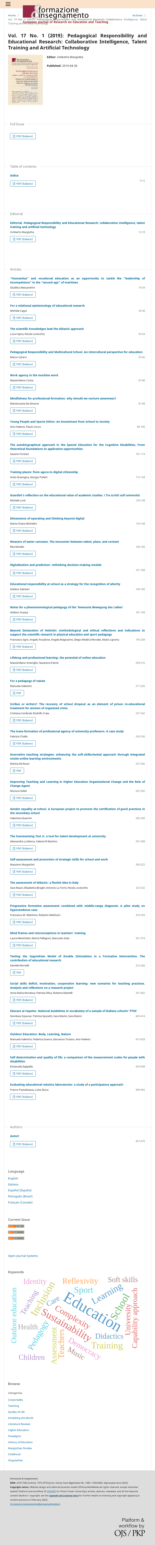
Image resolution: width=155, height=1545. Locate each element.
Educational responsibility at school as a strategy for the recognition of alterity (65, 584)
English (13, 1178)
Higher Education (18, 1430)
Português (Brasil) (20, 1196)
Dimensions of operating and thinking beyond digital (47, 518)
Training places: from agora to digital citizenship (44, 472)
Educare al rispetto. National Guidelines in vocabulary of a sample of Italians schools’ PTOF (73, 1011)
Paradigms (14, 1436)
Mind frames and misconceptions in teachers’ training (48, 933)
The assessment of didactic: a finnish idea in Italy (44, 882)
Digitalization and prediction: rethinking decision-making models (56, 565)
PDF (18, 693)
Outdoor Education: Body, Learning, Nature (40, 1034)
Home (12, 15)
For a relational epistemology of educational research (47, 305)
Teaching (13, 1406)
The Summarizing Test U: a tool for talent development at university (58, 836)
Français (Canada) (20, 1202)
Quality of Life (16, 1412)
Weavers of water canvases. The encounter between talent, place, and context (64, 542)
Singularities (15, 1460)
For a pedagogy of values (27, 681)
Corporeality (15, 1400)
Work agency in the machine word (34, 375)
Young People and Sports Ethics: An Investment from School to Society (60, 421)
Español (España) (19, 1190)
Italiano (13, 1184)
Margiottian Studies (20, 1448)
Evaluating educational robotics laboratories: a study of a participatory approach (66, 1084)
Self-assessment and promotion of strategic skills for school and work (59, 859)
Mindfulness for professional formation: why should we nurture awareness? (63, 398)
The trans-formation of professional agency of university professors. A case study (67, 731)
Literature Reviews (19, 1424)
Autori (14, 1136)
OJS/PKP (51, 1491)
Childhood (14, 1454)
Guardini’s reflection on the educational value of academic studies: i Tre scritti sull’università (75, 495)
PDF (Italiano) (24, 136)
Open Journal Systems (23, 1256)
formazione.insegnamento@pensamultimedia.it (35, 1504)
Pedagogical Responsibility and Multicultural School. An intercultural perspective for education (76, 352)
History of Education (20, 1442)
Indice (14, 175)
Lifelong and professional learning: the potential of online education (58, 658)
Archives (137, 15)
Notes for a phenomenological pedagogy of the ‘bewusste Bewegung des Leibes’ (66, 607)
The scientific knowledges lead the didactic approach (47, 329)
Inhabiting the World (20, 1418)
